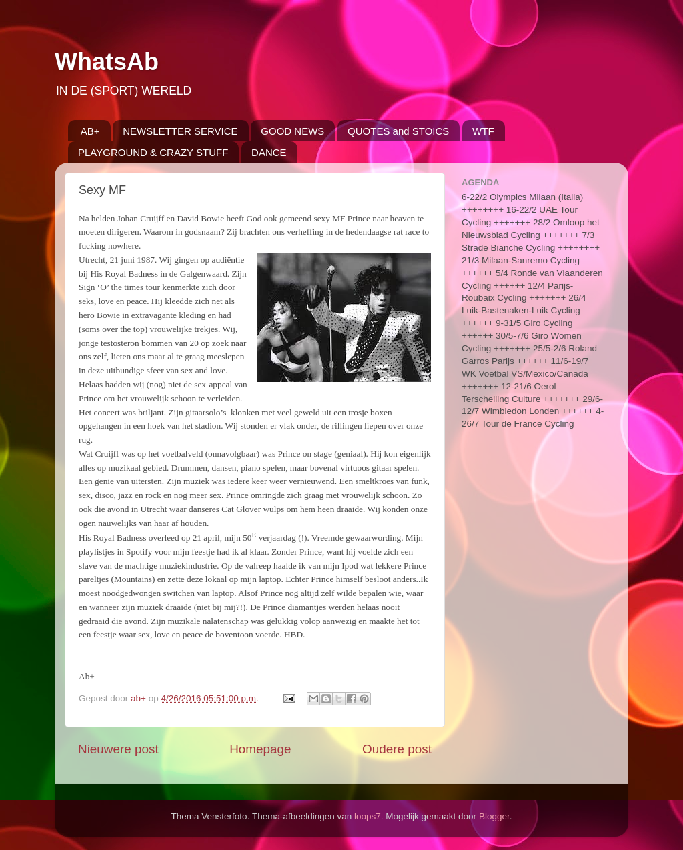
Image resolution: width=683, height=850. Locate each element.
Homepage (260, 749)
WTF (483, 131)
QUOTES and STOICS (398, 131)
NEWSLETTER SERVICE (180, 131)
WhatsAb (107, 61)
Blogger (494, 816)
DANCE (269, 152)
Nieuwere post (118, 749)
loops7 (367, 816)
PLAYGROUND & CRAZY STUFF (153, 152)
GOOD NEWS (292, 131)
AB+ (90, 131)
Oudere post (397, 749)
